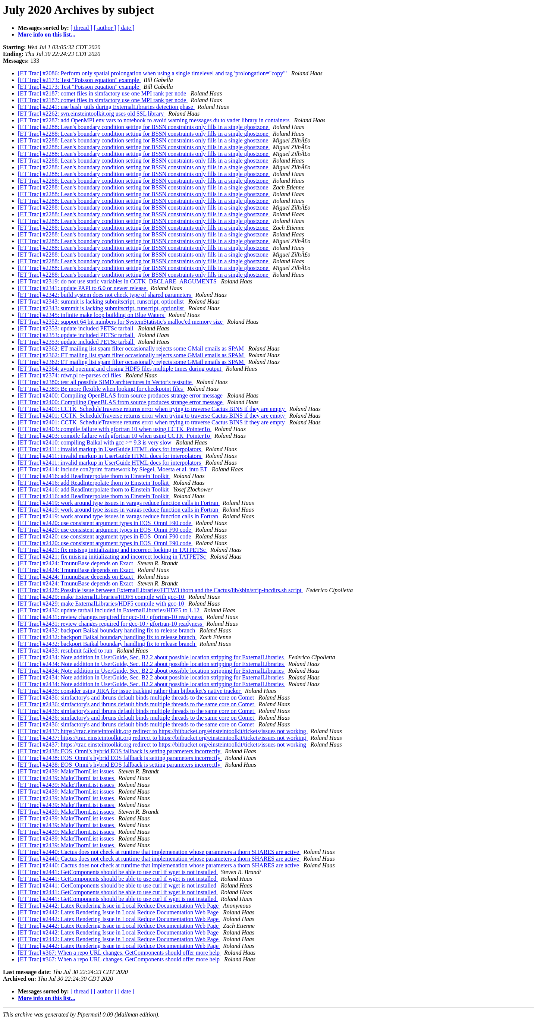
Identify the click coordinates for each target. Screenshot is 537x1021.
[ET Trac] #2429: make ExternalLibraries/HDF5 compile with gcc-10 (101, 597)
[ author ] (105, 28)
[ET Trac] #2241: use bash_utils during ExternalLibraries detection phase (106, 107)
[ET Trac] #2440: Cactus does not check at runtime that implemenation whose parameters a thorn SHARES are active (159, 852)
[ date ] (125, 28)
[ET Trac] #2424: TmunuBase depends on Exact (76, 563)
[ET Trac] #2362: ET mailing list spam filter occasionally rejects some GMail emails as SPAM (131, 348)
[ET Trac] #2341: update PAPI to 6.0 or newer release (83, 288)
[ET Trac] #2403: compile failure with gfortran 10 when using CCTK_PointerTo (114, 429)
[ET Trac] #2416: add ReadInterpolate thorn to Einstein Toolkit (94, 476)
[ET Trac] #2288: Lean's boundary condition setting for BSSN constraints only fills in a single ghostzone (144, 127)
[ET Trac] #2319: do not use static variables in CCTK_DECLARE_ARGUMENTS (118, 281)
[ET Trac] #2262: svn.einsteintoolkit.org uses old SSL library (91, 113)
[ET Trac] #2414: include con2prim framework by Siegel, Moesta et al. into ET (113, 469)
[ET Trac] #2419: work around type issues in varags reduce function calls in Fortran (119, 503)
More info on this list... (46, 34)
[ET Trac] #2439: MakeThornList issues (66, 771)
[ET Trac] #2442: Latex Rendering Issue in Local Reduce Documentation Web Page (119, 905)
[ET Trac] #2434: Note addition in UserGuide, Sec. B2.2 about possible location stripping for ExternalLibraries (151, 657)
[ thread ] (81, 28)
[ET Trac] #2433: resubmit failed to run (66, 650)
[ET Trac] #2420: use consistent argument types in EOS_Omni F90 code (105, 523)
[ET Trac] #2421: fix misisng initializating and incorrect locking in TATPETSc (112, 550)
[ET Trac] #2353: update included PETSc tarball (76, 328)
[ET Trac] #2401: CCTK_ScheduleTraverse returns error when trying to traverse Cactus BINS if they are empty (152, 409)
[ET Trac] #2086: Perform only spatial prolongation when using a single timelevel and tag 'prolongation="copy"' (153, 73)
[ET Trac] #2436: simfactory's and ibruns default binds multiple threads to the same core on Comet (136, 697)
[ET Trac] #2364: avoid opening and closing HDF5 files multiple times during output (120, 368)
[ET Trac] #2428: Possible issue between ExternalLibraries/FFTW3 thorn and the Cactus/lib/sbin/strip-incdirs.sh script (160, 590)
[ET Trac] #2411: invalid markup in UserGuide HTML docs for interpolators (110, 449)
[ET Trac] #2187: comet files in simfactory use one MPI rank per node (103, 93)
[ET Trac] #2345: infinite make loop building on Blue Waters (91, 315)
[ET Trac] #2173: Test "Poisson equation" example (79, 80)
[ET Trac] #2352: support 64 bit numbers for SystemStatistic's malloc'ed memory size (121, 321)
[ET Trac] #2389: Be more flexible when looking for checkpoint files (101, 389)
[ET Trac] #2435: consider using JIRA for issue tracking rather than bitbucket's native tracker (130, 691)
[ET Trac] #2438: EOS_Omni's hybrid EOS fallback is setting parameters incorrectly (120, 751)
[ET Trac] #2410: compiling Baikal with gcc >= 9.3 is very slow (95, 442)
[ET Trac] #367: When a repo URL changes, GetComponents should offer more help (119, 952)
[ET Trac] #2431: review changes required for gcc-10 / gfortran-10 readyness (111, 617)
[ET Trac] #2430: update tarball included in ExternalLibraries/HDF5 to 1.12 (109, 610)
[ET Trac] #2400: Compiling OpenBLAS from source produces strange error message (121, 395)
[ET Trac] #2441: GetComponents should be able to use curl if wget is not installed (118, 872)
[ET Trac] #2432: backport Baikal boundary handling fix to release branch (107, 630)
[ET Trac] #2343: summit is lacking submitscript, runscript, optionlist (101, 301)
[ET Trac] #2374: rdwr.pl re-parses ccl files (70, 375)
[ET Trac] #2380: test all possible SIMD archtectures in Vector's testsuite (105, 382)
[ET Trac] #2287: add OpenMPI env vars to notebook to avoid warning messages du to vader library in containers (154, 120)
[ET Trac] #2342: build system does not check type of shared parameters (105, 295)
